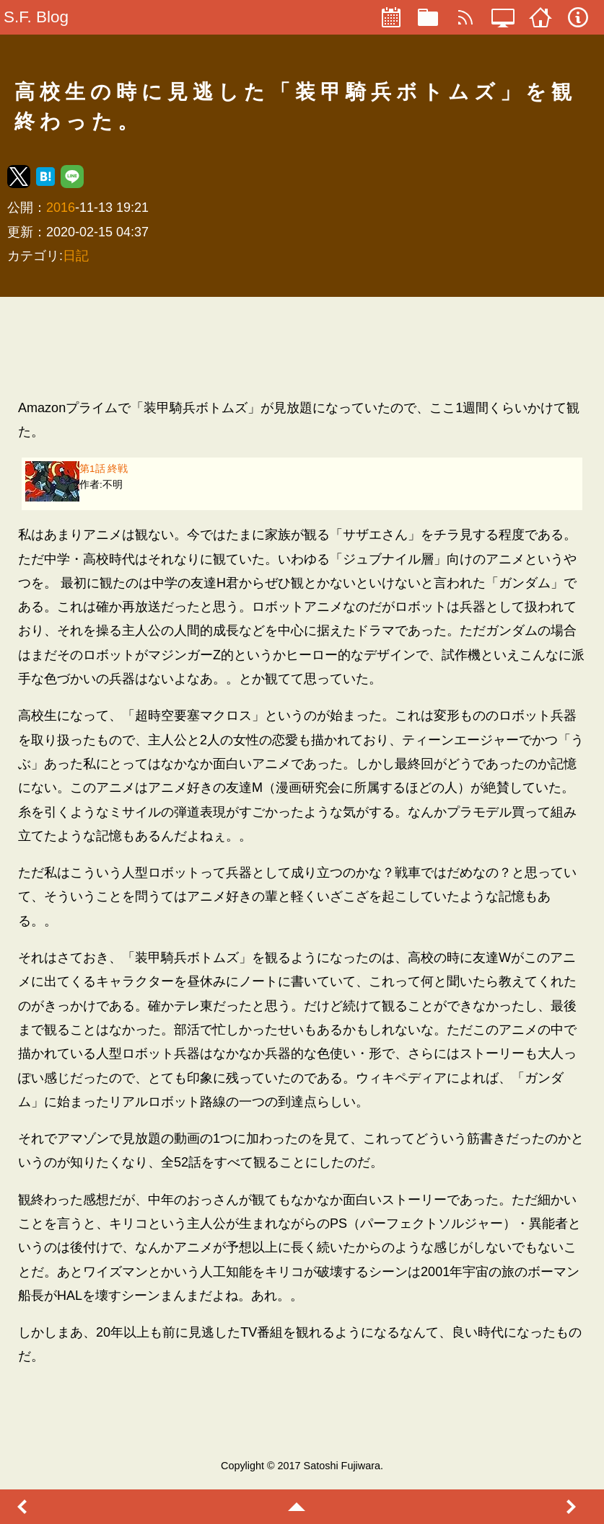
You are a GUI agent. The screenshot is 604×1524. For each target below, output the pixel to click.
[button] (18, 176)
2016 (60, 207)
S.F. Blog (36, 17)
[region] (302, 347)
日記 (76, 256)
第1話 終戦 (103, 468)
